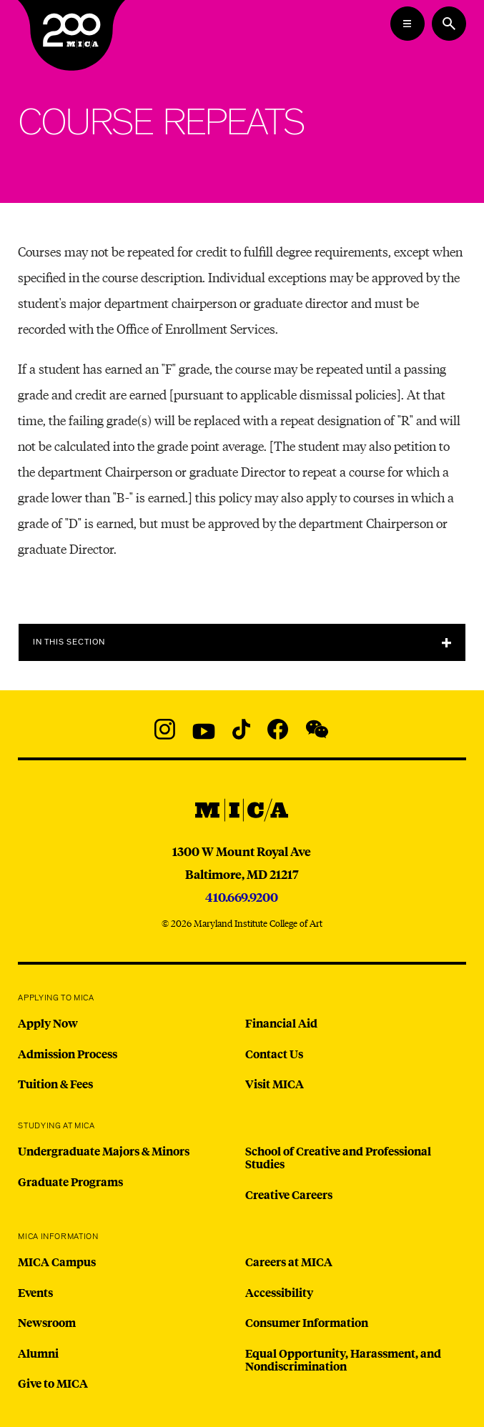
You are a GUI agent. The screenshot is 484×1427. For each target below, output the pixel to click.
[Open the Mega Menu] (407, 23)
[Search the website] (449, 23)
